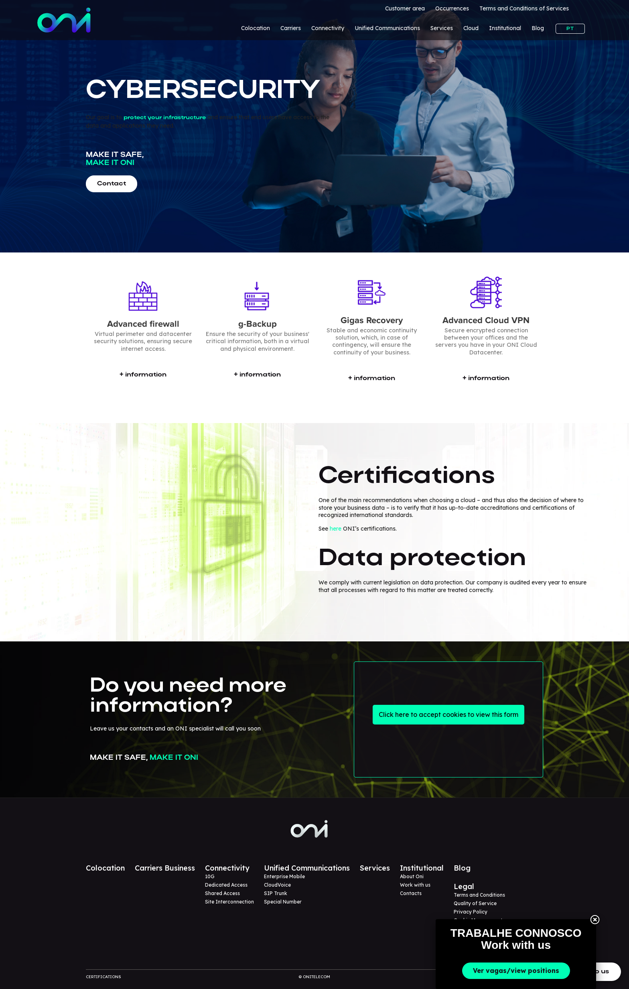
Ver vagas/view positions (516, 971)
